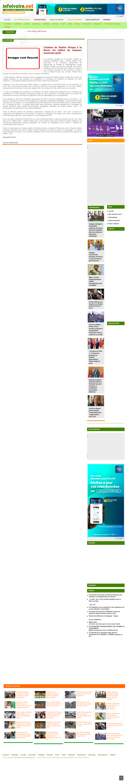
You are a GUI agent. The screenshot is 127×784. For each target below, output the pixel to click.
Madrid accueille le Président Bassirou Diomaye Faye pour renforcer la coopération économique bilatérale (95, 386)
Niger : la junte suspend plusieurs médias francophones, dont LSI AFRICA (95, 281)
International (40, 19)
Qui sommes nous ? (22, 19)
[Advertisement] (63, 661)
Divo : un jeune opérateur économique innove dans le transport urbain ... (83, 734)
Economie (17, 24)
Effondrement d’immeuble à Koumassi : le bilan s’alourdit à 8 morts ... (84, 724)
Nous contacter (92, 19)
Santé (70, 24)
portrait (107, 19)
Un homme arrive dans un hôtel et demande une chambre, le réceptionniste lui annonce (105, 596)
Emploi (77, 24)
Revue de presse (57, 19)
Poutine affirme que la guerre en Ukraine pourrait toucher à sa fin (96, 305)
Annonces (71, 755)
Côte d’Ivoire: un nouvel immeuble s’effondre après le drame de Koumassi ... (84, 703)
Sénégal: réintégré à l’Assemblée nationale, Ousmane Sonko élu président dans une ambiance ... (113, 695)
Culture (27, 24)
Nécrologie (86, 24)
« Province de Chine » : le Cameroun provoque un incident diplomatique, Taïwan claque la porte (95, 357)
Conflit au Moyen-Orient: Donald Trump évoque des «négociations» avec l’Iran (95, 412)
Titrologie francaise (112, 24)
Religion (55, 24)
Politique (7, 24)
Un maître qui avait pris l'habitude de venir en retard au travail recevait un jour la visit (104, 612)
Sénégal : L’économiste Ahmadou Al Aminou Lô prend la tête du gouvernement (96, 257)
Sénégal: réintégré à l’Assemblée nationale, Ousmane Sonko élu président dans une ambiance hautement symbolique (95, 230)
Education (36, 24)
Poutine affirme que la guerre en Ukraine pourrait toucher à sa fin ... (114, 725)
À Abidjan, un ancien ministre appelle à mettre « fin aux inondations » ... (84, 693)
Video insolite (103, 755)
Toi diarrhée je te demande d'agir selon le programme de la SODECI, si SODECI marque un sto (105, 634)
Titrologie (98, 24)
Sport (63, 24)
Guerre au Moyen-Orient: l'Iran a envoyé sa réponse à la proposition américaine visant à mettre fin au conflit (96, 330)
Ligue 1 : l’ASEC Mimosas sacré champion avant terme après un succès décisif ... (53, 703)
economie (8, 40)
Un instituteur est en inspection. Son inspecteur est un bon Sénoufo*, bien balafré (106, 608)
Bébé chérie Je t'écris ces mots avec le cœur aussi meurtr (104, 623)
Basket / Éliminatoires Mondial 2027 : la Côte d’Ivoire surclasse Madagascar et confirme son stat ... (53, 736)
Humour (7, 27)
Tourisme (46, 24)
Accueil (7, 19)
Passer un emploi (74, 19)
